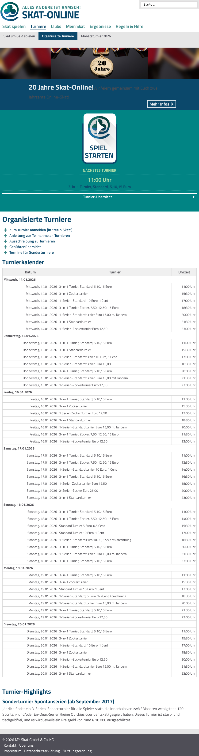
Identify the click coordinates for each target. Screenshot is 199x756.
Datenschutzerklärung (42, 751)
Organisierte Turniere (58, 36)
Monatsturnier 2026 (96, 36)
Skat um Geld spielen (19, 36)
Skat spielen (14, 26)
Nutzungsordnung (77, 751)
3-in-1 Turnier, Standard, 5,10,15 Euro (99, 186)
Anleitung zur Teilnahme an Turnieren (39, 235)
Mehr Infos (159, 104)
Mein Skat (75, 26)
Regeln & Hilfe (129, 26)
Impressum (12, 751)
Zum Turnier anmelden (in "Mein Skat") (41, 230)
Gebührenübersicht (25, 246)
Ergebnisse (100, 26)
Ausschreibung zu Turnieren (32, 241)
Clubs (56, 26)
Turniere (38, 26)
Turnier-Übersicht (97, 197)
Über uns (26, 745)
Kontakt (10, 745)
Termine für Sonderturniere (31, 252)
